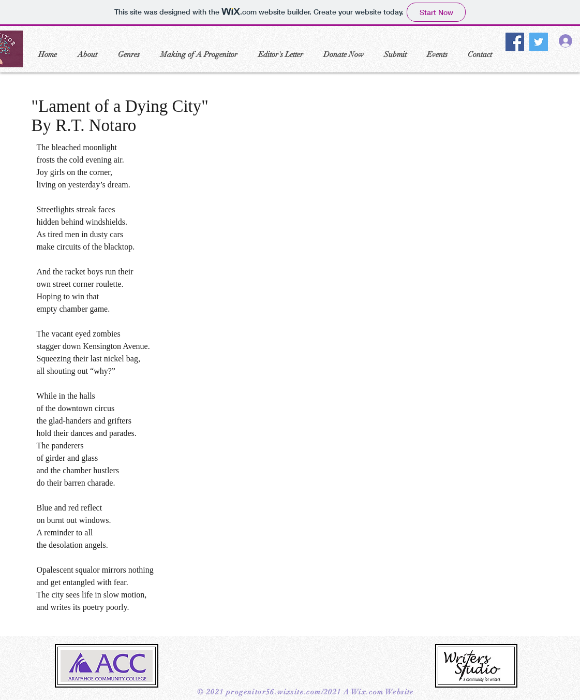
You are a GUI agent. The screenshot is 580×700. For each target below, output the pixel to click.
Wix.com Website (382, 692)
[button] (87, 54)
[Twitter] (538, 42)
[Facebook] (514, 42)
